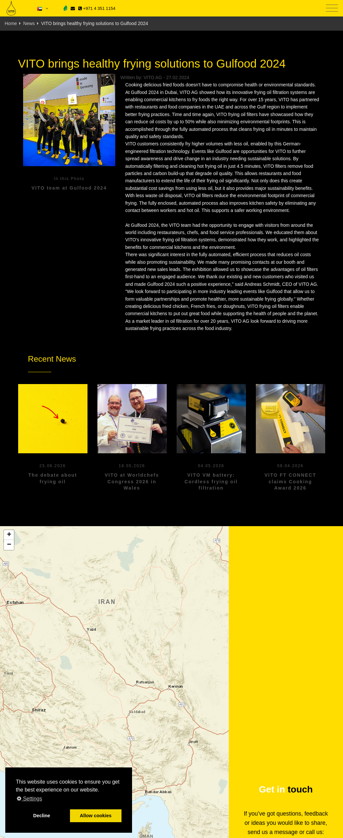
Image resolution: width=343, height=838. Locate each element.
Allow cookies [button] (96, 815)
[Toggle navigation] (332, 8)
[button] (9, 535)
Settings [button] (29, 798)
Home (11, 23)
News (29, 23)
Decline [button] (41, 815)
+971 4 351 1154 (96, 8)
